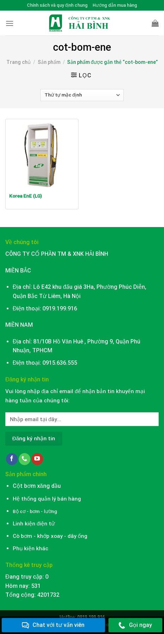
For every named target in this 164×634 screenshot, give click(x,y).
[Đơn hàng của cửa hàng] (81, 95)
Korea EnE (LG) (25, 196)
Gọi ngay (135, 625)
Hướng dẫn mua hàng (115, 5)
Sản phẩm (49, 62)
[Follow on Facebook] (12, 459)
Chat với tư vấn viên (53, 625)
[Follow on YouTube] (37, 459)
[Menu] (9, 23)
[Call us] (24, 459)
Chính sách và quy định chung (57, 5)
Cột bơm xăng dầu (37, 486)
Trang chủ (18, 62)
